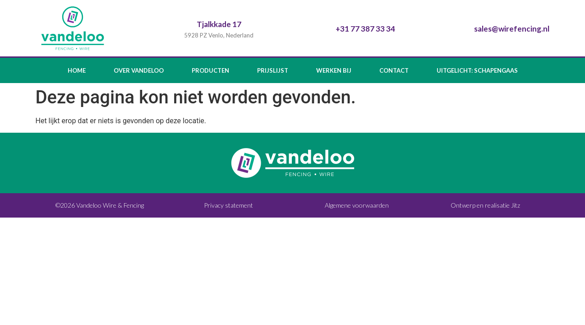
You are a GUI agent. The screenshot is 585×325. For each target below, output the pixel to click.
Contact (394, 70)
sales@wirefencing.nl (511, 28)
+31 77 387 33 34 (365, 28)
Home (77, 70)
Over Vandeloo (139, 70)
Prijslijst (272, 70)
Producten (210, 70)
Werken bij (333, 70)
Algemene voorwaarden (357, 205)
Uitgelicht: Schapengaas (477, 70)
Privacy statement (228, 205)
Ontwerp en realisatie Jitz (485, 205)
